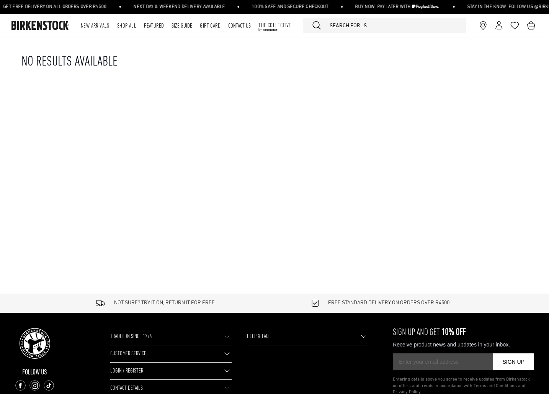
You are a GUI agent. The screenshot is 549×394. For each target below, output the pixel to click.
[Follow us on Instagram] (37, 385)
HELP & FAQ (265, 336)
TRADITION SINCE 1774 (144, 336)
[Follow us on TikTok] (51, 385)
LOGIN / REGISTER (138, 371)
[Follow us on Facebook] (23, 385)
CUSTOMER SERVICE (142, 353)
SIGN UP (513, 362)
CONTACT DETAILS (138, 388)
